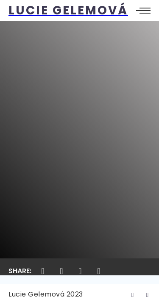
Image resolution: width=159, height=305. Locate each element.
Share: (19, 271)
